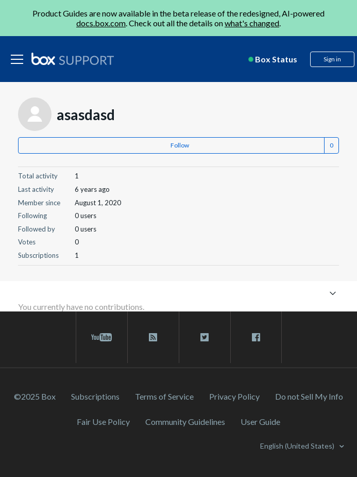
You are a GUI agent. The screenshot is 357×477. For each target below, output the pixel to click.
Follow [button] (180, 145)
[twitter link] (204, 337)
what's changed (252, 23)
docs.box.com (101, 23)
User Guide (260, 421)
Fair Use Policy (103, 421)
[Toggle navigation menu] (332, 292)
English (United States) (298, 445)
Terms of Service (164, 396)
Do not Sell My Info (309, 396)
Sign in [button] (332, 59)
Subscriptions (95, 396)
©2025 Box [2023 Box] (35, 396)
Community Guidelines (185, 421)
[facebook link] (256, 337)
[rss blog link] (153, 337)
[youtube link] (101, 337)
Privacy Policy (234, 396)
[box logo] (72, 59)
